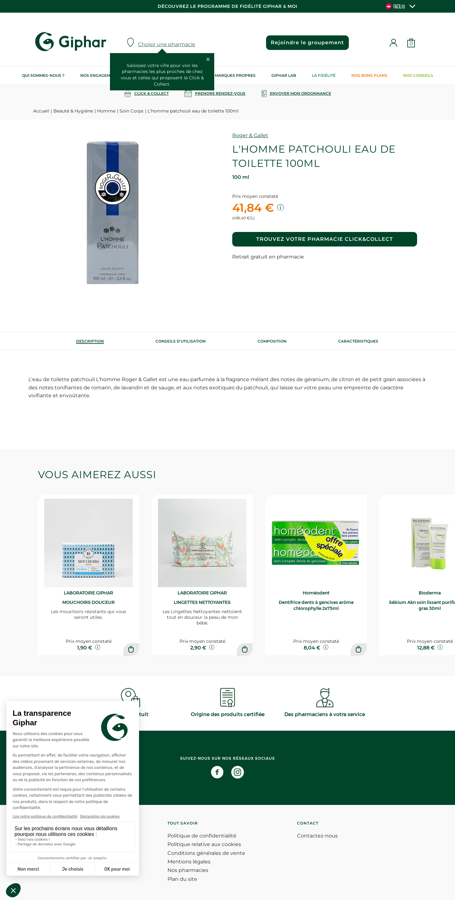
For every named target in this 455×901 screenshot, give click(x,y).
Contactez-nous (317, 837)
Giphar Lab (283, 75)
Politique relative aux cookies (204, 845)
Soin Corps (131, 111)
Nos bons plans (369, 75)
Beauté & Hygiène (73, 111)
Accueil (41, 111)
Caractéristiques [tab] (358, 341)
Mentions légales (188, 863)
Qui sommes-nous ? (43, 75)
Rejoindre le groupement (306, 43)
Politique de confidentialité (201, 837)
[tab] (90, 341)
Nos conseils (418, 75)
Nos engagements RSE (105, 75)
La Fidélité (324, 75)
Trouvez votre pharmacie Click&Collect (324, 239)
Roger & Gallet (250, 135)
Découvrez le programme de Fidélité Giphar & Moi (227, 6)
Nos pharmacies (187, 871)
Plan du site (182, 880)
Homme (106, 111)
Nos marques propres (230, 75)
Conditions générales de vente (206, 854)
